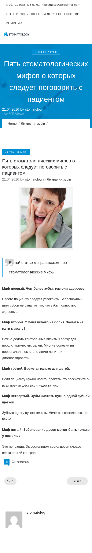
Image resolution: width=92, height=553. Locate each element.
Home (12, 123)
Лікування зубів (33, 123)
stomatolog (33, 109)
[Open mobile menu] (83, 36)
